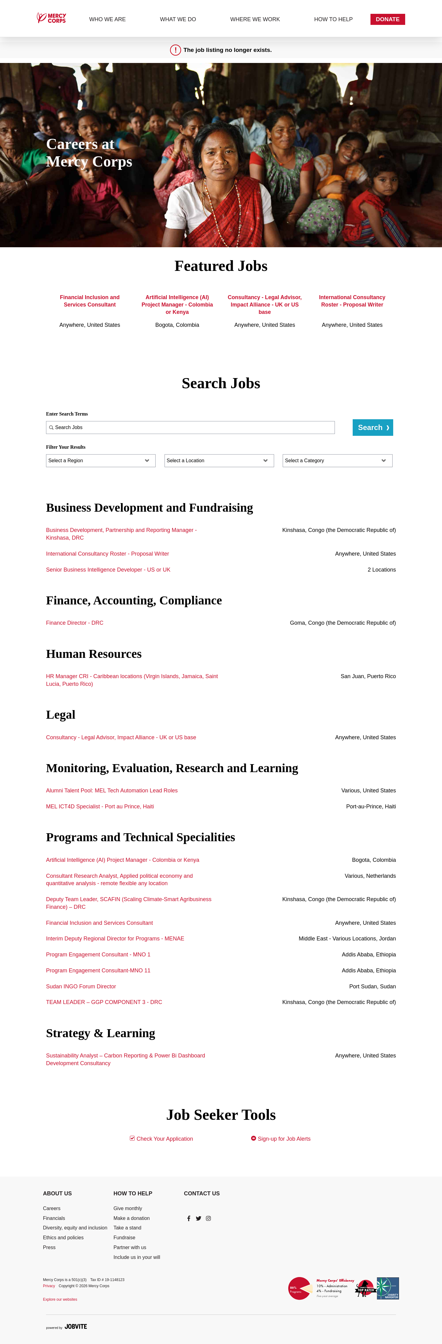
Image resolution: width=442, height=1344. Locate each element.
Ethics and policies (63, 1237)
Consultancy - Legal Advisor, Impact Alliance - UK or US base (265, 304)
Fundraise (124, 1237)
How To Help (133, 1193)
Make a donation (132, 1218)
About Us (57, 1193)
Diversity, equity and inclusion (75, 1227)
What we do (178, 19)
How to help (333, 19)
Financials (54, 1218)
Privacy (49, 1286)
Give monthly (128, 1208)
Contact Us (202, 1193)
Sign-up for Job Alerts (281, 1138)
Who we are (107, 19)
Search (370, 427)
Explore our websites (60, 1299)
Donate (388, 19)
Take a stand (128, 1227)
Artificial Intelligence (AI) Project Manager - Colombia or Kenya (177, 304)
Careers (51, 1208)
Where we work (255, 19)
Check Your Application (161, 1138)
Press (49, 1247)
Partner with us (130, 1247)
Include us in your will (137, 1257)
